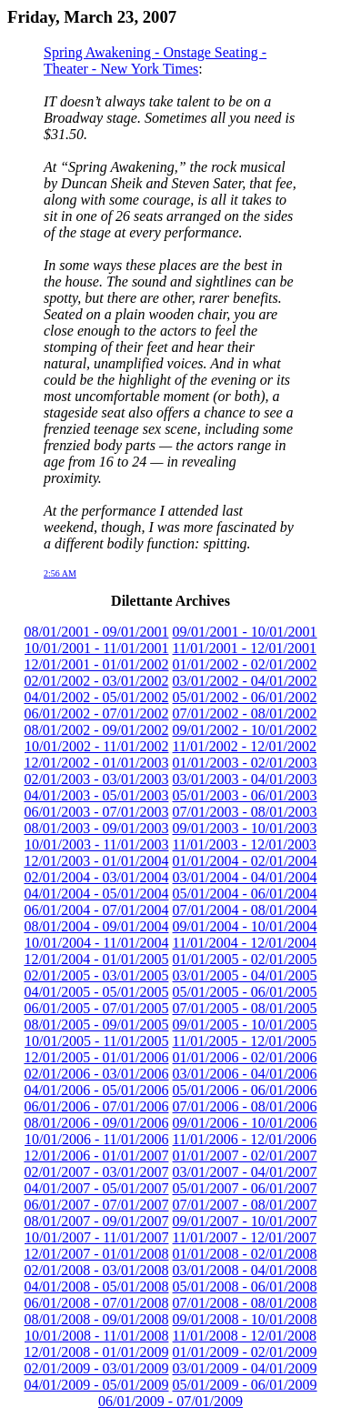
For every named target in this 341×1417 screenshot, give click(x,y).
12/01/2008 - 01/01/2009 (96, 1352)
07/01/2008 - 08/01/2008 (245, 1303)
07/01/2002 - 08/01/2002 (245, 713)
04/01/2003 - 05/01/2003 (96, 795)
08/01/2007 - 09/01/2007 (96, 1221)
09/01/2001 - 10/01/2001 (245, 631)
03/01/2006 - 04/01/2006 (245, 1073)
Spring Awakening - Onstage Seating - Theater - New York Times (155, 60)
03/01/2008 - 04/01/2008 (245, 1270)
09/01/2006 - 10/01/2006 (245, 1123)
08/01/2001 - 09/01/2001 (96, 631)
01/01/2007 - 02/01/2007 (245, 1155)
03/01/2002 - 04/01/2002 (245, 680)
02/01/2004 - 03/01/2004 (96, 877)
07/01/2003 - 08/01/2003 (245, 811)
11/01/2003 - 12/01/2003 (245, 844)
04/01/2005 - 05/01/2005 (96, 992)
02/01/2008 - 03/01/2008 (96, 1270)
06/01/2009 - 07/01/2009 (170, 1401)
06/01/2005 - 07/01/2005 (96, 1008)
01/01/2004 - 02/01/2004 (245, 861)
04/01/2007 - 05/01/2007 (96, 1188)
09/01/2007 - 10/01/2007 (245, 1221)
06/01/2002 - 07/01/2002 (96, 713)
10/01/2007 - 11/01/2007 (97, 1237)
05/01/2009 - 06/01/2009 (245, 1384)
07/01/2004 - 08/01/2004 (245, 910)
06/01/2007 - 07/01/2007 (96, 1204)
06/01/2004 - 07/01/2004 (96, 910)
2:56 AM (60, 573)
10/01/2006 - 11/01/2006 (97, 1139)
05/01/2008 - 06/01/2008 (245, 1286)
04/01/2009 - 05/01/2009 (96, 1384)
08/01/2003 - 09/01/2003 (96, 828)
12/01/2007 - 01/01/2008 (96, 1253)
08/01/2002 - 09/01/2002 (96, 730)
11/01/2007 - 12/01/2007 (245, 1237)
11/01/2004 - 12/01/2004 (245, 942)
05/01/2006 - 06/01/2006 (245, 1090)
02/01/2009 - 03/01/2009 (96, 1368)
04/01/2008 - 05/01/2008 (96, 1286)
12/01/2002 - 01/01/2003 (96, 762)
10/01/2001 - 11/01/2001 (97, 648)
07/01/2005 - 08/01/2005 (245, 1008)
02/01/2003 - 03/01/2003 (96, 779)
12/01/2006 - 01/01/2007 (96, 1155)
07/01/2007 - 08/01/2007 (245, 1204)
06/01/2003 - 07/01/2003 (96, 811)
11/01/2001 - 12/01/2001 (245, 648)
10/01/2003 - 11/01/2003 (97, 844)
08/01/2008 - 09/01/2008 (96, 1319)
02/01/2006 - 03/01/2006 (96, 1073)
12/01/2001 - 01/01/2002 (96, 664)
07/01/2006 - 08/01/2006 (245, 1106)
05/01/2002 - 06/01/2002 (245, 697)
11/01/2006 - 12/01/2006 (245, 1139)
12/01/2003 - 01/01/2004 (96, 861)
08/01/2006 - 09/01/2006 (96, 1123)
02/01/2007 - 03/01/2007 (96, 1172)
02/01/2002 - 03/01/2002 (96, 680)
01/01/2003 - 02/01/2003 (245, 762)
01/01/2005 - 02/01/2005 (245, 959)
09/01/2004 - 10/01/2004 (245, 926)
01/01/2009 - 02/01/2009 (245, 1352)
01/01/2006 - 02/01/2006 (245, 1057)
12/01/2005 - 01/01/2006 (96, 1057)
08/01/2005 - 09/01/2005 (96, 1024)
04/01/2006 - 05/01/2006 (96, 1090)
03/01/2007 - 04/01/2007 (245, 1172)
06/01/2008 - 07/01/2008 (96, 1303)
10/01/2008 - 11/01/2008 (97, 1335)
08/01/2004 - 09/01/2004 (96, 926)
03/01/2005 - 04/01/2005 (245, 975)
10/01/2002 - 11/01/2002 (97, 746)
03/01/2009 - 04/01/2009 (245, 1368)
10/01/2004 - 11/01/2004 (97, 942)
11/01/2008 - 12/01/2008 (245, 1335)
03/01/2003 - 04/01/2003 (245, 779)
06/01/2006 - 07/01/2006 (96, 1106)
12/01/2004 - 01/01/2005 (96, 959)
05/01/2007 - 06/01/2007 (245, 1188)
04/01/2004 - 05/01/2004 (96, 893)
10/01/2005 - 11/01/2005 (97, 1041)
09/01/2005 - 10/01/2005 (245, 1024)
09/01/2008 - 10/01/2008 (245, 1319)
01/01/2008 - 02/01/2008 (245, 1253)
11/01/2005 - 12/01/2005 (245, 1041)
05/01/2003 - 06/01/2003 (245, 795)
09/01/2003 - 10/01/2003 (245, 828)
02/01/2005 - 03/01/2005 (96, 975)
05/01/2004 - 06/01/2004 (245, 893)
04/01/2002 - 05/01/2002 (96, 697)
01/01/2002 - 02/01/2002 (245, 664)
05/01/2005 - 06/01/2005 (245, 992)
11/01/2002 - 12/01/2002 (245, 746)
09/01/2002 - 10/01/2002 (245, 730)
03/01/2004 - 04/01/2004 (245, 877)
